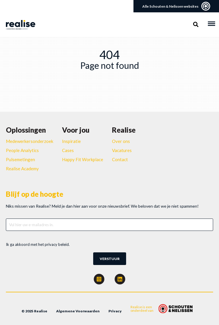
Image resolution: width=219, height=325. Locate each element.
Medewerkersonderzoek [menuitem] (29, 141)
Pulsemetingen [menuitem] (20, 159)
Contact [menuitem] (120, 159)
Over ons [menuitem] (121, 141)
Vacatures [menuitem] (122, 150)
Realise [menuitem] (124, 130)
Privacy (115, 311)
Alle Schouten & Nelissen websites (176, 6)
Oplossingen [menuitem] (26, 130)
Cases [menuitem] (68, 150)
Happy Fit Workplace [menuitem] (82, 159)
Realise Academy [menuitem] (22, 168)
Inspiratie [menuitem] (71, 141)
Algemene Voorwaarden (78, 311)
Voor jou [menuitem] (75, 130)
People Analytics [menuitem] (22, 150)
